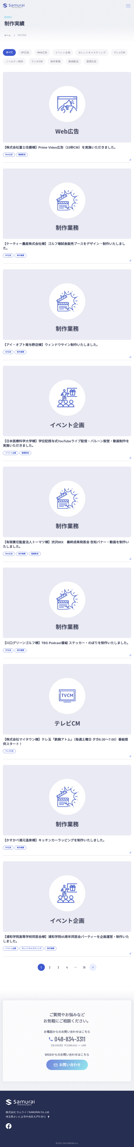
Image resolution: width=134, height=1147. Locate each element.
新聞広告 (91, 61)
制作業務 (56, 61)
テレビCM (119, 52)
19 (84, 968)
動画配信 (74, 61)
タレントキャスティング (92, 52)
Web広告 (42, 52)
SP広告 (25, 52)
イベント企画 (62, 52)
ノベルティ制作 (14, 61)
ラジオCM (37, 61)
